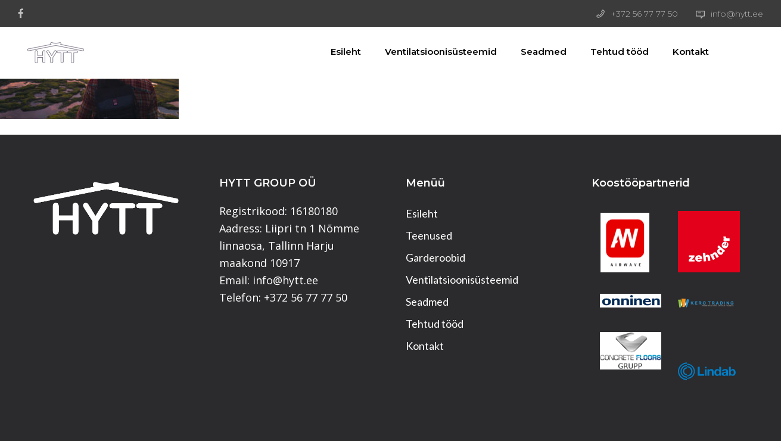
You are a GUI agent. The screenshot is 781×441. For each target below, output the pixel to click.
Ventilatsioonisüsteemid (435, 51)
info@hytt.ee (737, 13)
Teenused (429, 235)
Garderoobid (435, 257)
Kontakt (685, 51)
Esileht (340, 51)
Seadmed (538, 51)
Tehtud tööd (613, 51)
